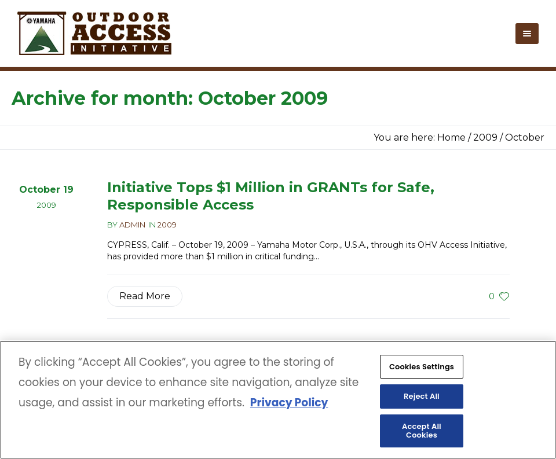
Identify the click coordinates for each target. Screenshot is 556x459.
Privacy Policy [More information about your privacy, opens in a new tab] (289, 404)
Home (451, 137)
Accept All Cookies (421, 431)
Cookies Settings (421, 367)
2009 (485, 137)
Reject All (422, 396)
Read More (144, 296)
